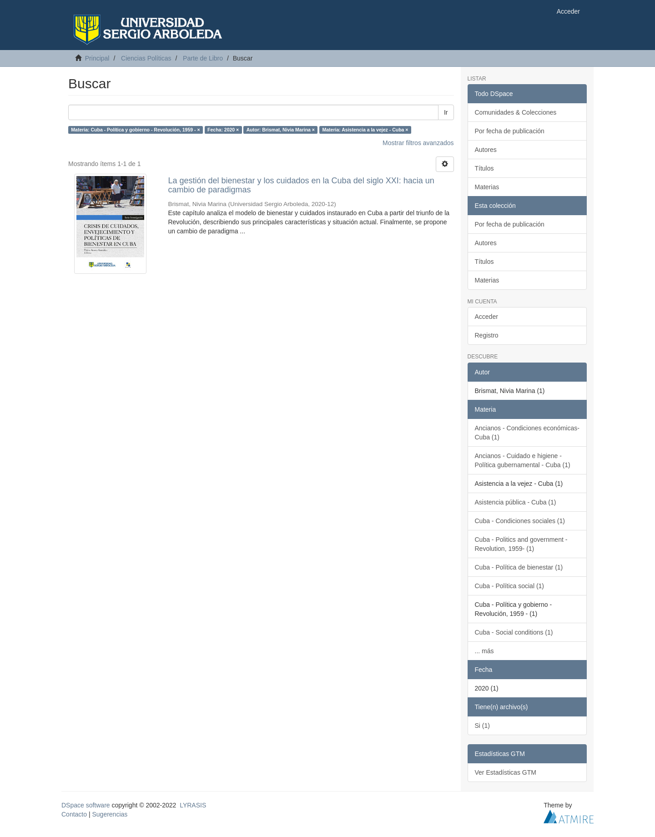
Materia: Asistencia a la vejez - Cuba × (365, 129)
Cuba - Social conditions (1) (514, 632)
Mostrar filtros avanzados (418, 142)
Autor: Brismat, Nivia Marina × (281, 129)
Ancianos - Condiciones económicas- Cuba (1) (527, 432)
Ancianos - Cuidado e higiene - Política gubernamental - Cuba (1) (522, 460)
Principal (97, 58)
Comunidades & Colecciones (516, 112)
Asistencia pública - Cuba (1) (515, 502)
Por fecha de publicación (509, 131)
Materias (487, 187)
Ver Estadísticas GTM (505, 772)
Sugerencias (109, 814)
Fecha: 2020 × (223, 129)
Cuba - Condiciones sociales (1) (520, 520)
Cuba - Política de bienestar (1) (519, 567)
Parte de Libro (203, 58)
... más (484, 651)
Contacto (74, 814)
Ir (446, 112)
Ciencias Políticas (146, 58)
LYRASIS (193, 805)
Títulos (484, 168)
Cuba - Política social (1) (509, 586)
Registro (487, 335)
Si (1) (482, 725)
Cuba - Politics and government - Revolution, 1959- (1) (521, 544)
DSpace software (85, 805)
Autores (486, 149)
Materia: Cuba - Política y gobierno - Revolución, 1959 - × (135, 129)
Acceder (486, 316)
